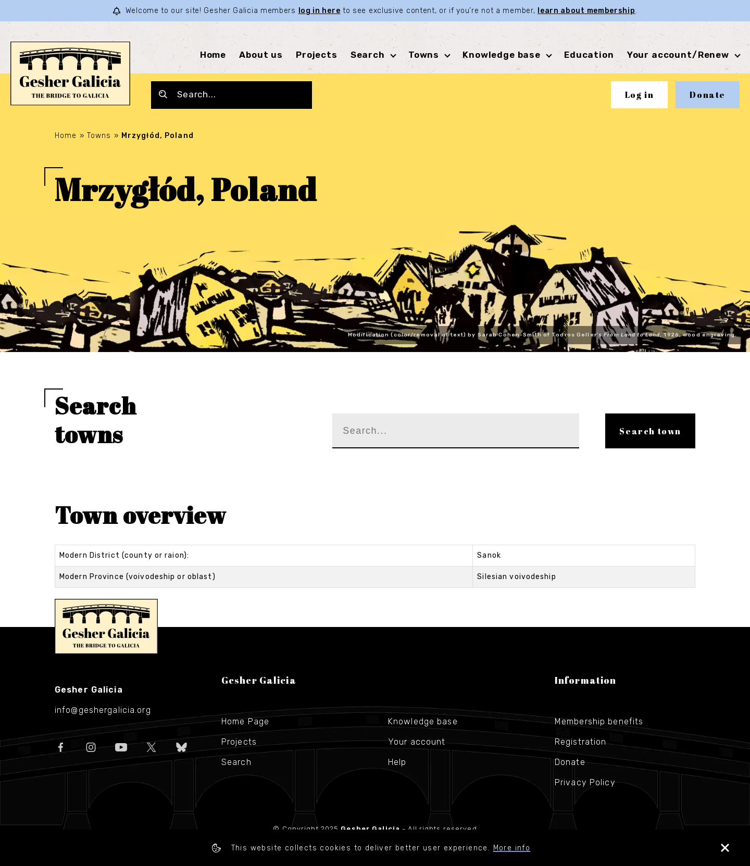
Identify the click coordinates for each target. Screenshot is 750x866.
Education (589, 54)
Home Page (245, 721)
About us (261, 54)
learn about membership (586, 10)
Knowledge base (502, 54)
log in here (319, 10)
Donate (708, 95)
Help (397, 762)
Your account (416, 742)
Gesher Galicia (106, 626)
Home (213, 54)
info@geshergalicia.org (103, 710)
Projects (317, 54)
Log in (639, 95)
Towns (423, 54)
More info (512, 848)
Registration (580, 742)
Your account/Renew (678, 54)
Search (368, 54)
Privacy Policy (585, 782)
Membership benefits (599, 721)
